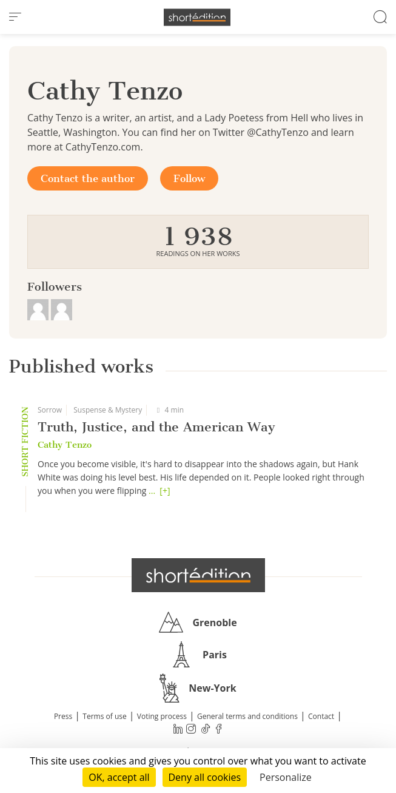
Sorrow (50, 410)
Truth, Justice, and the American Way (156, 426)
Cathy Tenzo (65, 444)
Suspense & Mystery (107, 410)
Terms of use (104, 716)
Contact (321, 716)
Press (63, 716)
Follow (189, 178)
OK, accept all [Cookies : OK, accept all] (119, 777)
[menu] (15, 17)
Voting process (162, 716)
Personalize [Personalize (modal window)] (286, 777)
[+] (164, 490)
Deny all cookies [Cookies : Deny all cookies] (205, 777)
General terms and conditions (247, 716)
